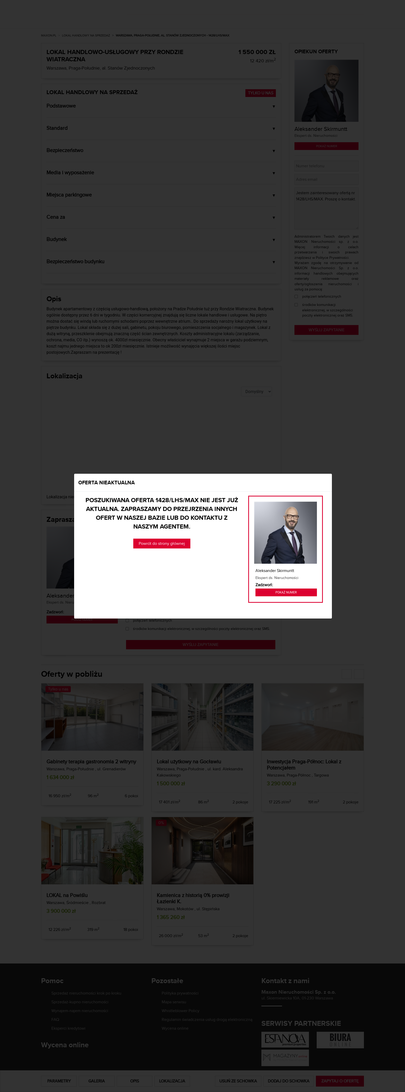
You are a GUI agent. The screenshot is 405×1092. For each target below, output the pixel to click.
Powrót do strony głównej (162, 543)
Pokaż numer (286, 592)
